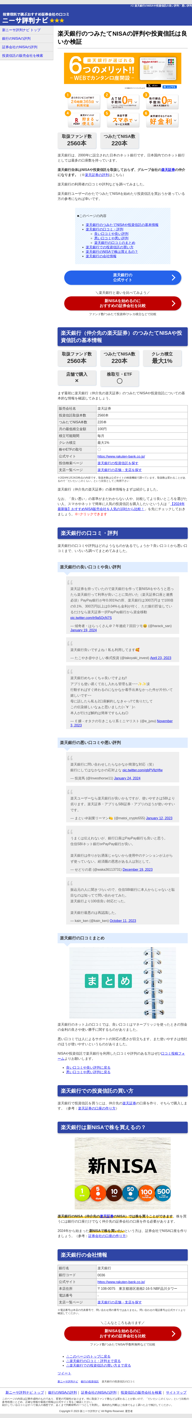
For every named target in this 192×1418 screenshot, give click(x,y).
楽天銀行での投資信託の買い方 (110, 247)
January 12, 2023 (159, 818)
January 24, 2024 (127, 778)
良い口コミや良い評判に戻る (88, 1067)
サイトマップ (176, 1392)
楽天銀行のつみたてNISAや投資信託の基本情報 (122, 225)
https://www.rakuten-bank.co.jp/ (121, 456)
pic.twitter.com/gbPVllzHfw (142, 770)
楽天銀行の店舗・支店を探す (119, 470)
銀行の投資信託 (90, 1381)
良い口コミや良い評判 (111, 234)
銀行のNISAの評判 (16, 38)
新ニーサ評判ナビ (68, 1381)
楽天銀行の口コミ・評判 (104, 229)
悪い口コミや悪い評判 (111, 238)
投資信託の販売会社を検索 (22, 55)
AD (161, 5)
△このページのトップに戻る (88, 1356)
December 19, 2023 (138, 869)
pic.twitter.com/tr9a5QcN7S (91, 618)
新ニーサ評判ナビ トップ (21, 30)
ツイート (64, 1373)
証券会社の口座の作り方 (107, 1236)
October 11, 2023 (123, 921)
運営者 (129, 1411)
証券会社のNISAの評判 (19, 47)
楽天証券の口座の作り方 (97, 1108)
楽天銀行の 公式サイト (122, 277)
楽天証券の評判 (97, 175)
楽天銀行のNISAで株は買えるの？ (112, 251)
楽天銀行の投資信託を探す (117, 463)
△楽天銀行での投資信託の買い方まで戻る (98, 1365)
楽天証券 (168, 170)
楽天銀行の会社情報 (101, 256)
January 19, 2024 (83, 630)
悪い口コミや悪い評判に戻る (88, 1072)
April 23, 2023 (160, 658)
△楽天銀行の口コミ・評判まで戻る (93, 1361)
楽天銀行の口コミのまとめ (114, 243)
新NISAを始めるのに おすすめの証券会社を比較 (123, 303)
